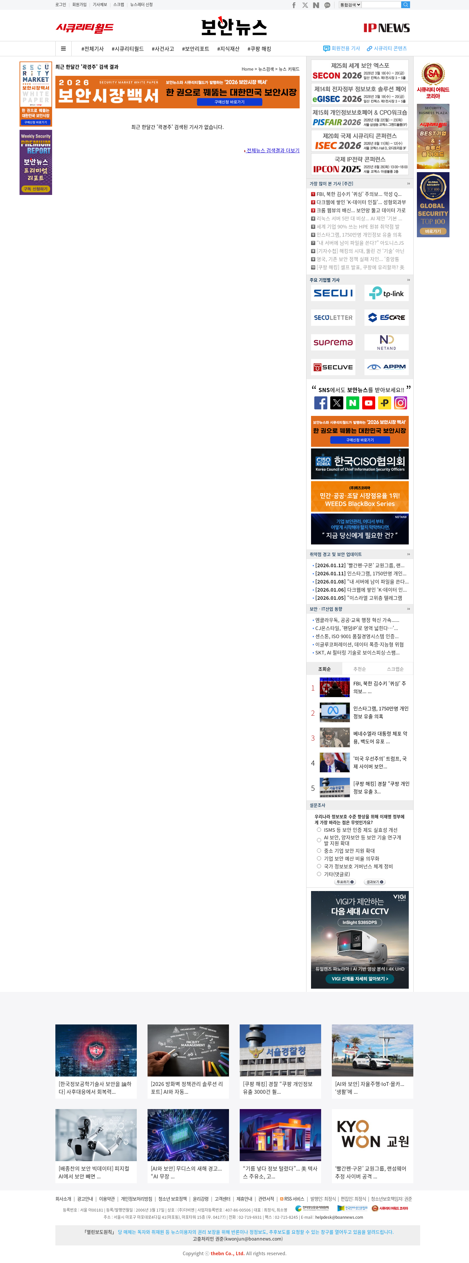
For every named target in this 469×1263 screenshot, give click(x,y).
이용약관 (107, 1198)
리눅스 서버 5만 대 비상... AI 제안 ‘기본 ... (359, 218)
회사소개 (63, 1198)
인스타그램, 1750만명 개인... (360, 573)
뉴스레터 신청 (141, 4)
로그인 (60, 4)
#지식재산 (228, 48)
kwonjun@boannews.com (253, 1238)
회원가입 (79, 4)
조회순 (324, 669)
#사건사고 (163, 48)
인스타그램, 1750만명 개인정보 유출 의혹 (359, 234)
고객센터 (222, 1198)
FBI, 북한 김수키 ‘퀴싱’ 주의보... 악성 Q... (359, 194)
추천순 (359, 669)
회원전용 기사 (346, 48)
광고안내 (85, 1198)
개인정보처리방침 (136, 1198)
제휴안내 (244, 1198)
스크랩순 (395, 669)
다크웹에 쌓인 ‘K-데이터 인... (361, 589)
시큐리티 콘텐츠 (390, 48)
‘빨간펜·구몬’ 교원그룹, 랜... (360, 565)
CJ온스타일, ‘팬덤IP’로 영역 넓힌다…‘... (356, 628)
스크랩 (118, 4)
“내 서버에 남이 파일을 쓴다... (362, 581)
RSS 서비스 (294, 1198)
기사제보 (100, 4)
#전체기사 (92, 48)
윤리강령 (200, 1198)
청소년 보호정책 (172, 1198)
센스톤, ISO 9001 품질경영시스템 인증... (357, 636)
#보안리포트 (195, 48)
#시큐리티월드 (128, 48)
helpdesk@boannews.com (339, 1217)
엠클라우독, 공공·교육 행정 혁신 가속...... (357, 620)
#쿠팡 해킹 (259, 48)
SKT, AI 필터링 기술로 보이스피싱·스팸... (357, 652)
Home (247, 69)
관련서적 (266, 1198)
